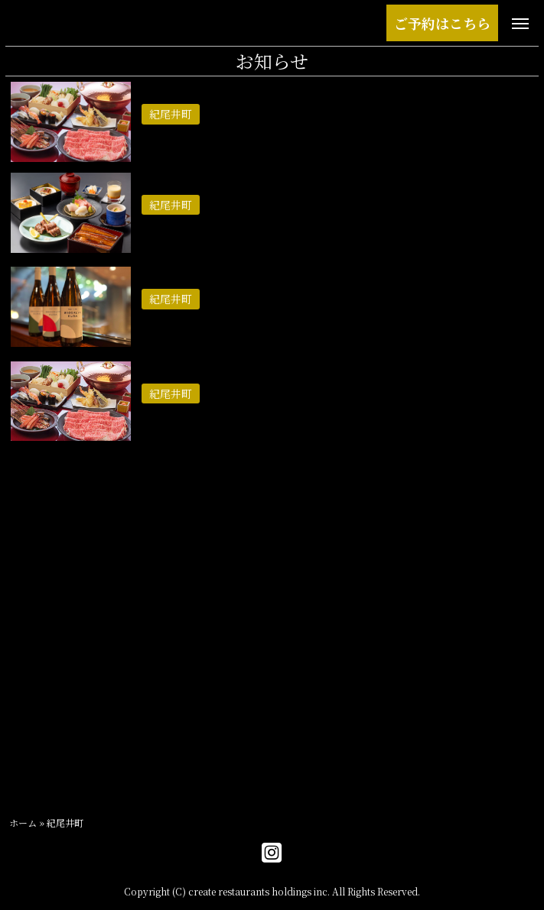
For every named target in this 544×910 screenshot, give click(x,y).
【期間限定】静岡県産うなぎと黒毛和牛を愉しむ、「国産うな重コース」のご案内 (338, 235)
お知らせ (34, 786)
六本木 (28, 717)
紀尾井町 (34, 751)
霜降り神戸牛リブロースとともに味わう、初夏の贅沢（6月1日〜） (316, 414)
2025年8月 (39, 552)
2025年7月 (39, 586)
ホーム (23, 822)
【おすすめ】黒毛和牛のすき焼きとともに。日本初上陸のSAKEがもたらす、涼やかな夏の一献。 (332, 330)
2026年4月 (39, 518)
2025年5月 (39, 621)
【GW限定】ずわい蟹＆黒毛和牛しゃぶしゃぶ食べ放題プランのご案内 (327, 136)
